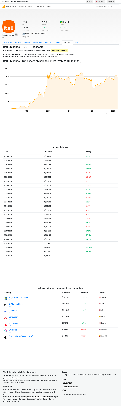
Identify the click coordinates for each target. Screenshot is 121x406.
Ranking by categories (44, 6)
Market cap (8, 42)
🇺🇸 (99, 2)
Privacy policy (67, 383)
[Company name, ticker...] (107, 6)
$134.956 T (27, 1)
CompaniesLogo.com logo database (35, 397)
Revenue (18, 42)
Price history (37, 42)
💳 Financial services (38, 34)
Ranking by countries (26, 6)
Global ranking (11, 6)
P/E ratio (48, 42)
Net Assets (67, 42)
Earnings (27, 42)
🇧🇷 (64, 22)
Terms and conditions (70, 387)
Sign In (89, 2)
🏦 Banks (26, 34)
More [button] (76, 42)
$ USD (110, 2)
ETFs (57, 6)
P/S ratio (57, 42)
